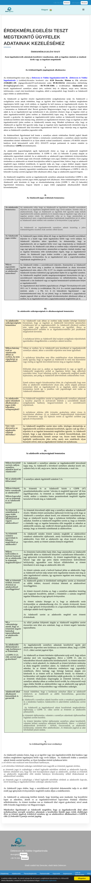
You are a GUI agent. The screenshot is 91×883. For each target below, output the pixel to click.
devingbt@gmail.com (13, 85)
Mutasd (66, 3)
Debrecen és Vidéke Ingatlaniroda (28, 850)
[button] (46, 9)
